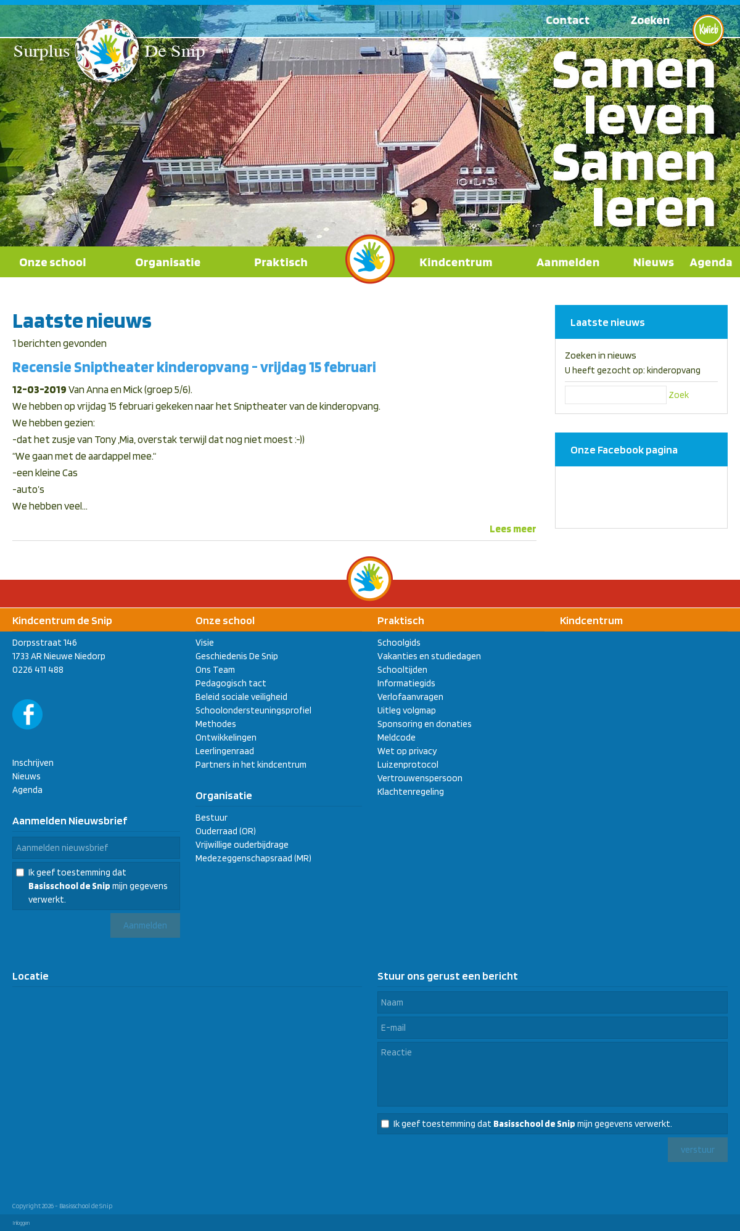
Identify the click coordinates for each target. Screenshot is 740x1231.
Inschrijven (33, 762)
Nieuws (26, 776)
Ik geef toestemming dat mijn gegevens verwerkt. (98, 886)
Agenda (27, 789)
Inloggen (21, 1222)
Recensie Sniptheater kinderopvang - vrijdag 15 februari (194, 366)
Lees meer (513, 528)
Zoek (678, 394)
